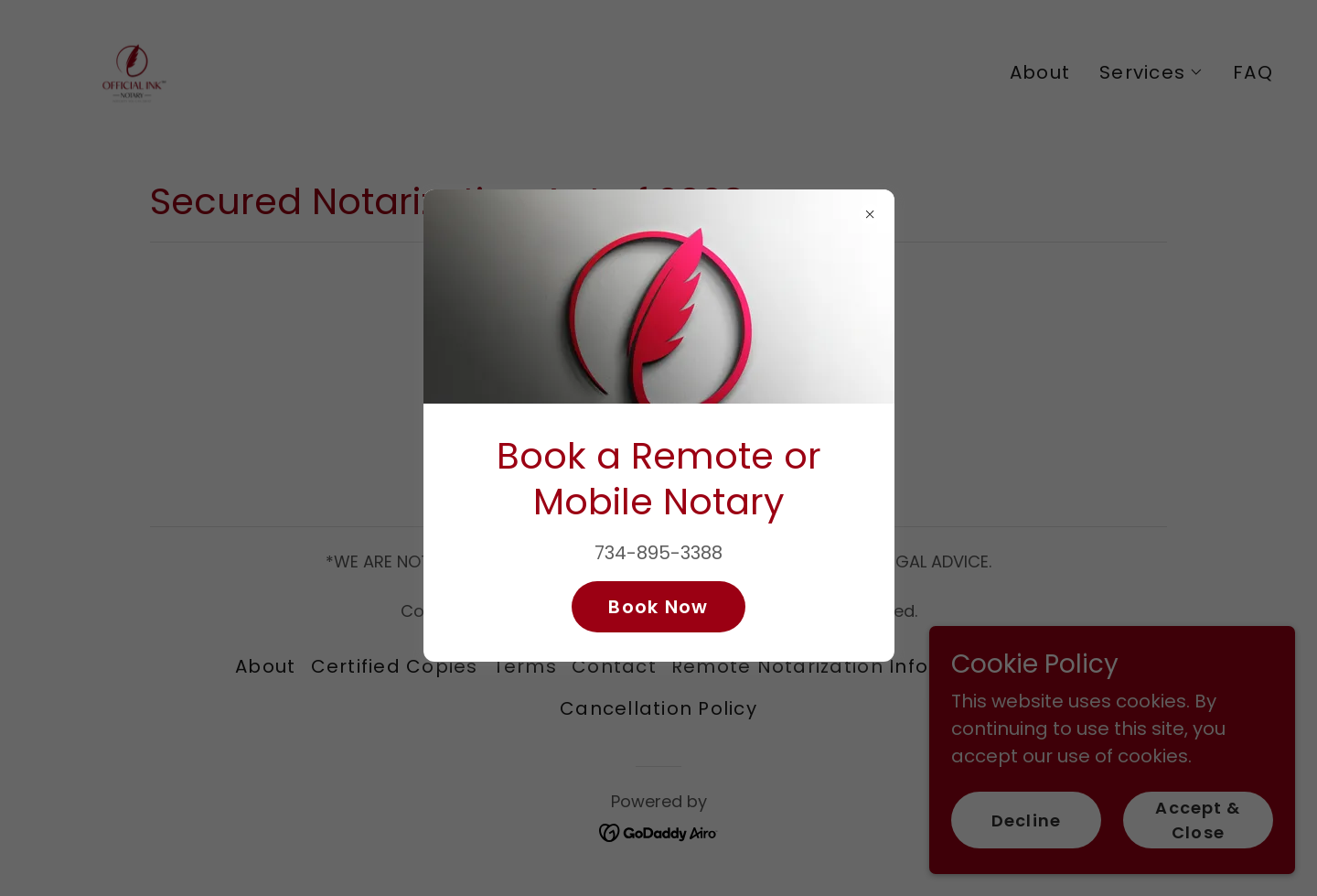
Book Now (658, 607)
